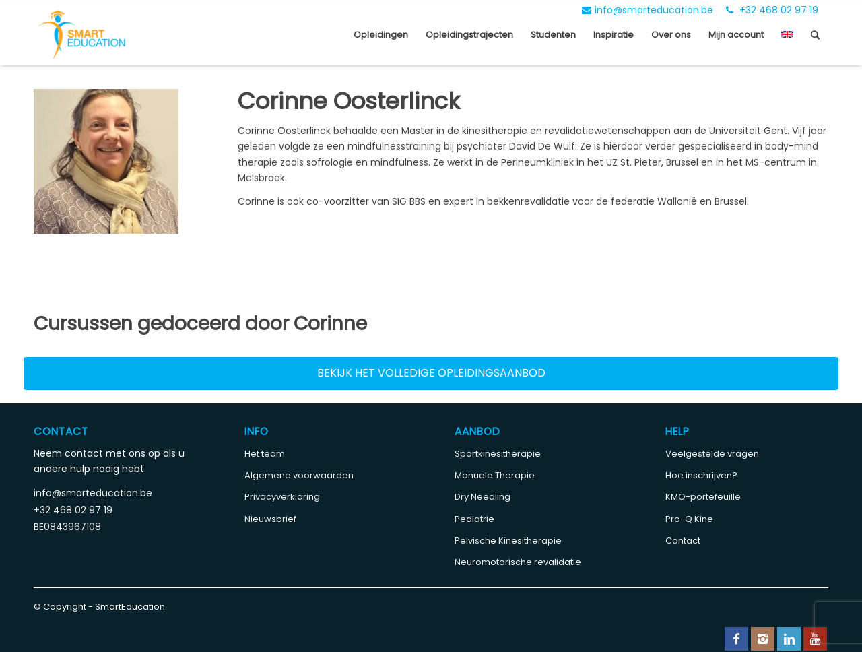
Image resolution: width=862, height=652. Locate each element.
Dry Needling (482, 496)
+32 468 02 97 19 (772, 10)
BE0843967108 (67, 526)
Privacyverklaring (282, 496)
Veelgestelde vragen (712, 453)
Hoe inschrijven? (701, 475)
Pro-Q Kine (689, 519)
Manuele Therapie (495, 475)
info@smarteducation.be (647, 10)
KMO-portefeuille (703, 496)
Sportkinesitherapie (498, 453)
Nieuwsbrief (270, 519)
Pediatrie (474, 519)
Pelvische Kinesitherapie (508, 540)
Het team (264, 453)
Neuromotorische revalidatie (518, 562)
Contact (682, 540)
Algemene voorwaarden (299, 475)
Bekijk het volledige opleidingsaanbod (431, 373)
